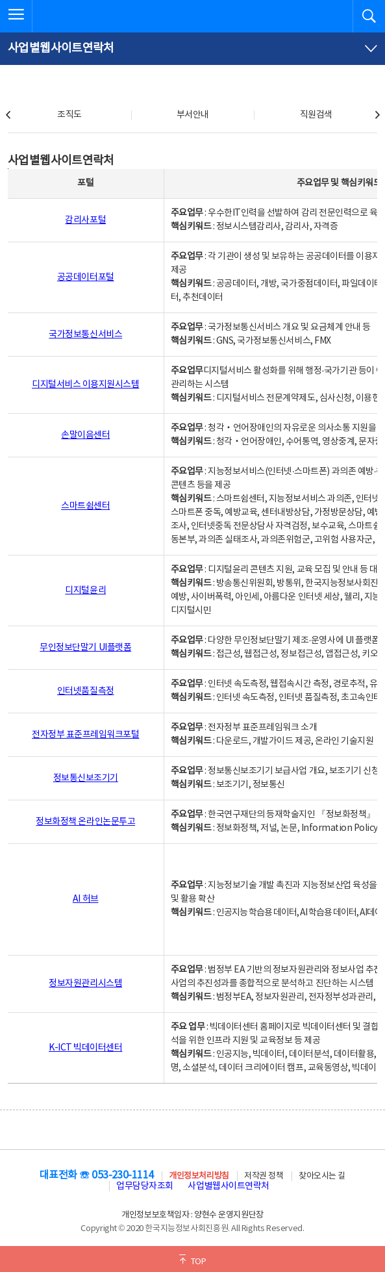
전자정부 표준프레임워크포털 (85, 735)
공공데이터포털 (85, 277)
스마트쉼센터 (85, 506)
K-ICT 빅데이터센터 (85, 1048)
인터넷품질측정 (85, 691)
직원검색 (316, 115)
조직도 (69, 115)
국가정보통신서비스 (85, 334)
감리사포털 (85, 220)
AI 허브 (86, 899)
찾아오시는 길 (322, 1176)
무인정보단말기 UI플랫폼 (85, 647)
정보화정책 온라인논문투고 (85, 822)
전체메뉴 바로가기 (0, 0)
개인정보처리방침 (199, 1176)
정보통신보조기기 (85, 778)
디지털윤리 (85, 590)
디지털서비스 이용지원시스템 (85, 384)
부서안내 (193, 115)
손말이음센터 (85, 435)
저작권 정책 (263, 1176)
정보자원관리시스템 (85, 983)
